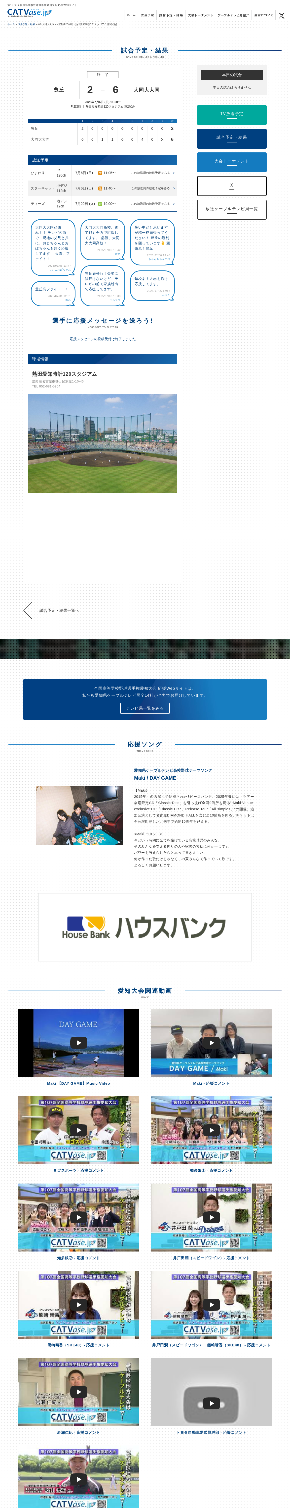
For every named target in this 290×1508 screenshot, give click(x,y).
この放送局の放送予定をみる (150, 173)
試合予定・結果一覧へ (59, 610)
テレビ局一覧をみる (145, 708)
